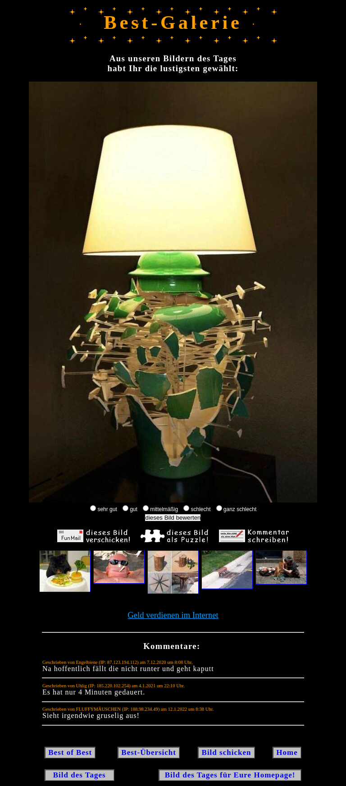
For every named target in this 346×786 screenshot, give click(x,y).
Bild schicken (226, 752)
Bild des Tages (79, 775)
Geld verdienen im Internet (173, 615)
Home (287, 752)
